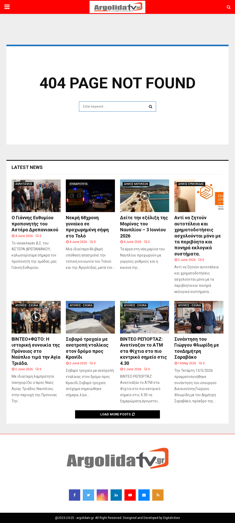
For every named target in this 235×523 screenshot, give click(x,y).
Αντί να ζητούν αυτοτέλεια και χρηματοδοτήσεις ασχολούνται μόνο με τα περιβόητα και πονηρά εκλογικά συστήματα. (197, 235)
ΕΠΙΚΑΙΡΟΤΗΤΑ (78, 184)
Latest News (27, 167)
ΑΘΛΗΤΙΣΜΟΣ (23, 184)
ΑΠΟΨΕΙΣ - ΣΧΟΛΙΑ (26, 305)
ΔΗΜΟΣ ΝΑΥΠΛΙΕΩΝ (136, 184)
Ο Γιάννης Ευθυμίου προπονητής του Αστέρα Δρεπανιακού (35, 223)
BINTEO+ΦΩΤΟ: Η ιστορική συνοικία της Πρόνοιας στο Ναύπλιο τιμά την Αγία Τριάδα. (36, 351)
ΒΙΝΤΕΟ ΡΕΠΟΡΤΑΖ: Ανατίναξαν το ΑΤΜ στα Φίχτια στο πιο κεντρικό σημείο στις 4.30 (143, 351)
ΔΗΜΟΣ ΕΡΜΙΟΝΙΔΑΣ (191, 184)
